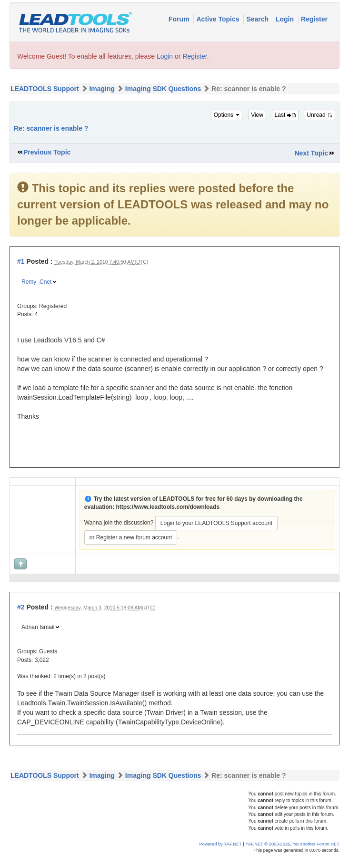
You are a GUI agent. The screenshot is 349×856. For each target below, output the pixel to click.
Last (285, 115)
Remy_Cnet (36, 281)
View (257, 115)
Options (227, 115)
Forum (180, 19)
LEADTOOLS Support (44, 89)
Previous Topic (46, 152)
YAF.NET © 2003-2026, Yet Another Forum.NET (292, 844)
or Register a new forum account (131, 537)
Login (286, 19)
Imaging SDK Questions (163, 89)
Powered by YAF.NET (220, 844)
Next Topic (311, 153)
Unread (319, 115)
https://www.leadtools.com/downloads (167, 507)
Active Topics (218, 19)
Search (258, 19)
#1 (21, 261)
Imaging (102, 89)
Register (314, 19)
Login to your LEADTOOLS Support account (216, 523)
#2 (21, 607)
